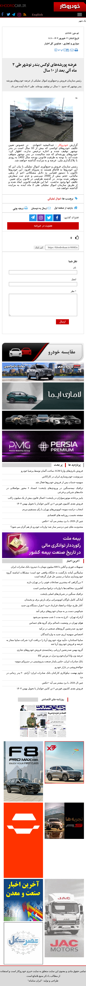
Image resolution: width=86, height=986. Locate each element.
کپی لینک (39, 247)
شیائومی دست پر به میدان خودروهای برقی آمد (59, 611)
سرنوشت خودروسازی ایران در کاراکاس (62, 476)
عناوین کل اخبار (52, 43)
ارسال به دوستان (41, 208)
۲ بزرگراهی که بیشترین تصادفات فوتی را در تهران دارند (55, 582)
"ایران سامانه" (35, 980)
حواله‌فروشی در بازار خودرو (69, 667)
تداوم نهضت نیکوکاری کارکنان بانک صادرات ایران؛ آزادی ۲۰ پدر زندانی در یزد (44, 674)
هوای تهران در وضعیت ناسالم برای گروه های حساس (56, 622)
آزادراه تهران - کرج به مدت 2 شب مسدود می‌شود (58, 617)
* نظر (73, 291)
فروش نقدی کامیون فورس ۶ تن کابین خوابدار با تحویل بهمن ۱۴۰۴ (50, 503)
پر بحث (58, 465)
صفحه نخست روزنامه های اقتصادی (65, 515)
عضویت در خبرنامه (43, 226)
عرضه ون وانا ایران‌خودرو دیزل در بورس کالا (60, 655)
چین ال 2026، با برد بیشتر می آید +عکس (62, 521)
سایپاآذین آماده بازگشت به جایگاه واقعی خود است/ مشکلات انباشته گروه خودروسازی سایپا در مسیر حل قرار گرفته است (44, 574)
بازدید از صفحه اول (63, 208)
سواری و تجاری (71, 43)
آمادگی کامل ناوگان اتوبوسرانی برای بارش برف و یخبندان (53, 599)
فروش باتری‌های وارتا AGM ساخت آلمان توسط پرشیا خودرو (52, 470)
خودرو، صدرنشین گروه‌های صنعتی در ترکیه (61, 628)
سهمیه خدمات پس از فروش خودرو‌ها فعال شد (59, 482)
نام (74, 268)
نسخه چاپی (20, 208)
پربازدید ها (74, 465)
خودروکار (63, 144)
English (37, 14)
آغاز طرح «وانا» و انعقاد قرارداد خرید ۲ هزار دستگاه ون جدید (52, 605)
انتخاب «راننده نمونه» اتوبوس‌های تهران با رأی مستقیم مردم (52, 509)
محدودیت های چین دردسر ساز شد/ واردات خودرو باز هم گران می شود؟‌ (46, 526)
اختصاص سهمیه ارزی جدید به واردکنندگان (62, 634)
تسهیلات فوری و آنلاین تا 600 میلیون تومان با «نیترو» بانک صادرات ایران (47, 566)
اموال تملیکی (54, 199)
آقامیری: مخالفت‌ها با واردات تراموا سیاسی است (58, 588)
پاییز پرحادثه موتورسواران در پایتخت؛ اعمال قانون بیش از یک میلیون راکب (45, 497)
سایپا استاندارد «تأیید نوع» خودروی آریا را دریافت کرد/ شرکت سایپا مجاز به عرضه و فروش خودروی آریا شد (44, 642)
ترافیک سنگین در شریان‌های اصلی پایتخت (61, 594)
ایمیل (73, 279)
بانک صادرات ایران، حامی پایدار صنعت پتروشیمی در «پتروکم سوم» (49, 661)
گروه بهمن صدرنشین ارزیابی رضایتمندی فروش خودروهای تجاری (50, 650)
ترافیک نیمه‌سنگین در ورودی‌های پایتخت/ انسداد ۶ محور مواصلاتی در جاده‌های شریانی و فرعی (44, 490)
